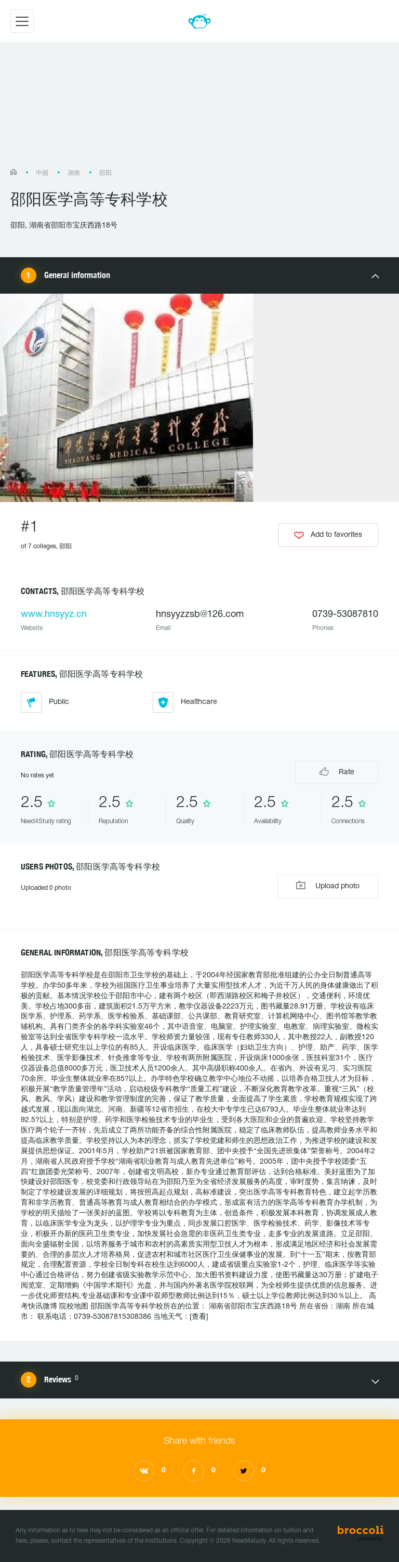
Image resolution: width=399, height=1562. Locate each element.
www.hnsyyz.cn (54, 614)
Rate (337, 771)
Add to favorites (328, 535)
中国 (42, 173)
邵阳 (105, 173)
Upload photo (328, 885)
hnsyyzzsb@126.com (200, 614)
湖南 (74, 173)
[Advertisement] (199, 110)
